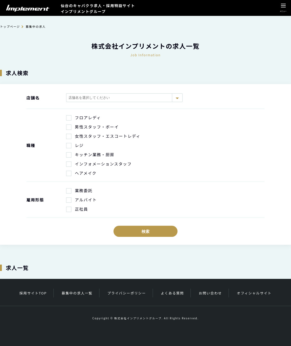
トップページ (10, 26)
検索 (145, 231)
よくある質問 (172, 293)
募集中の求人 (36, 26)
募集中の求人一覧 (77, 293)
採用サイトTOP (33, 293)
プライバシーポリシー (126, 293)
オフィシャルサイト (254, 293)
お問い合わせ (210, 293)
